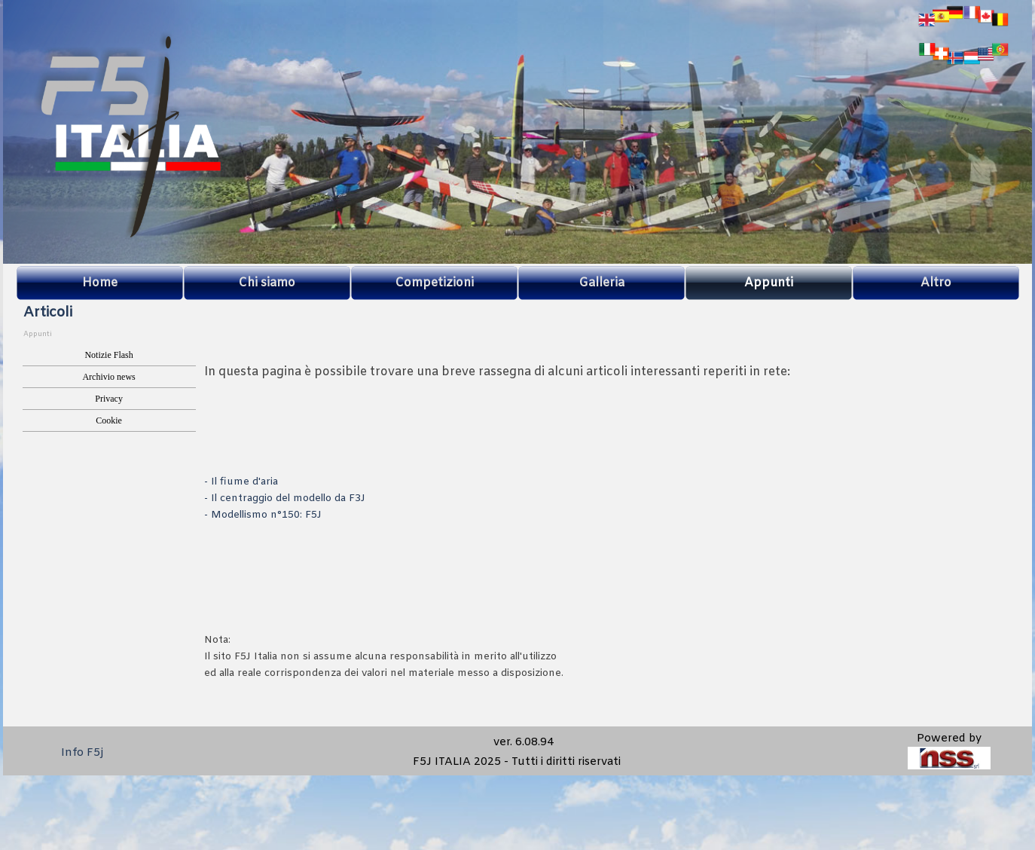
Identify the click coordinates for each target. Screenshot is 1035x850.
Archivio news (108, 376)
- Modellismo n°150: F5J (263, 515)
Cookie (109, 420)
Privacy (109, 398)
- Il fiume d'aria (241, 481)
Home (100, 283)
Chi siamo (266, 283)
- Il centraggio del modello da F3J (284, 498)
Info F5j (82, 752)
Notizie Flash (108, 355)
